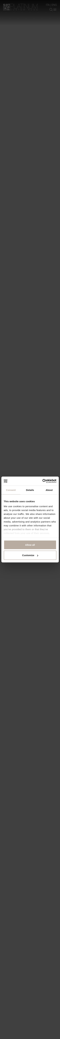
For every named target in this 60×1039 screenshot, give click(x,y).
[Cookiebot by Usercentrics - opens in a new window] (42, 481)
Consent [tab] (11, 489)
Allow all (30, 544)
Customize (30, 555)
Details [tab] (30, 489)
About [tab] (49, 489)
